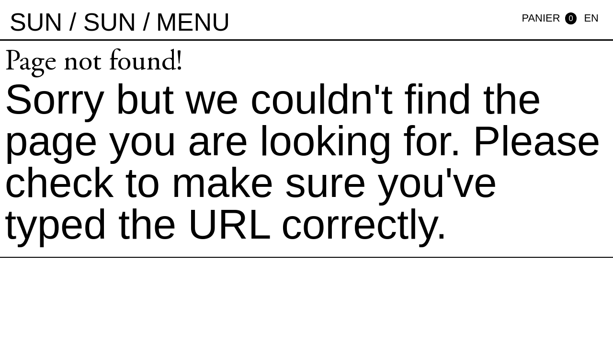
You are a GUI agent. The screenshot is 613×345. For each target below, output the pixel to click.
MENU (193, 22)
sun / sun (73, 22)
